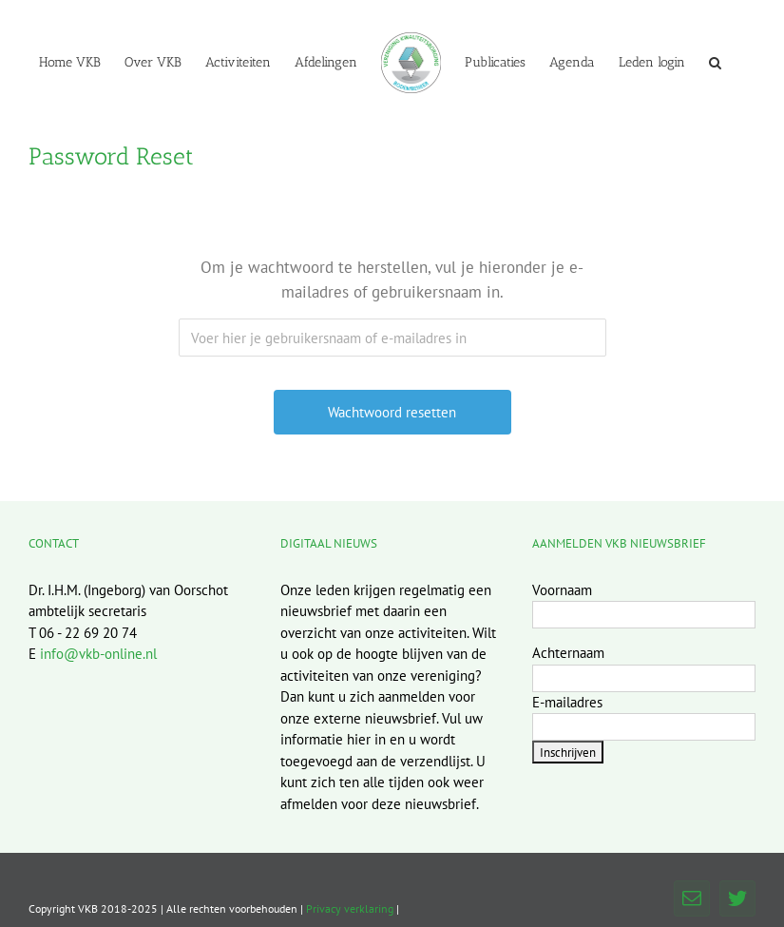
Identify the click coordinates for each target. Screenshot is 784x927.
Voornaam (562, 590)
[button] (715, 62)
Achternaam (568, 653)
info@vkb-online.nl (98, 654)
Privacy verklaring (349, 908)
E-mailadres (567, 702)
